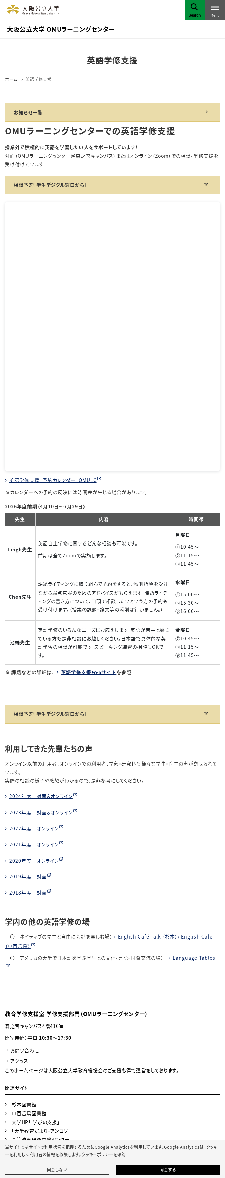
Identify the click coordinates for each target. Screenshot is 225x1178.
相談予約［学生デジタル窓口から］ (50, 184)
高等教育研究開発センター (41, 1139)
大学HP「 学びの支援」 (36, 1122)
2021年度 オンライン (34, 844)
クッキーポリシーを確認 (103, 1154)
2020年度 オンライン (34, 860)
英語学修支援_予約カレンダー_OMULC (53, 480)
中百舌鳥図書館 (29, 1113)
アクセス (19, 1060)
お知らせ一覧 (28, 112)
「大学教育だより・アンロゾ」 (41, 1130)
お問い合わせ (24, 1050)
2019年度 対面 (28, 876)
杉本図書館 (24, 1104)
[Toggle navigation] (215, 10)
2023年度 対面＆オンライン (41, 812)
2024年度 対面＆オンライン (41, 796)
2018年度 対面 (28, 892)
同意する (168, 1170)
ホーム (11, 79)
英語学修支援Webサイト (88, 672)
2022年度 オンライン (34, 828)
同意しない (57, 1170)
